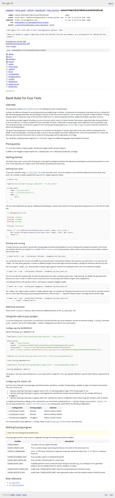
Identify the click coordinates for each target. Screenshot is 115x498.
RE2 (44, 175)
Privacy (18, 495)
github (30, 10)
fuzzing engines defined (58, 422)
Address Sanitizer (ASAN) (49, 249)
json (111, 495)
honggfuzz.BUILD (14, 77)
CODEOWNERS (13, 74)
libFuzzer (71, 125)
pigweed (10, 10)
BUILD (10, 72)
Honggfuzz (81, 125)
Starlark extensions (33, 109)
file (101, 401)
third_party (20, 10)
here (52, 117)
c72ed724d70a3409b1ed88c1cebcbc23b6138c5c (31, 25)
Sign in (110, 3)
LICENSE (11, 79)
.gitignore (11, 69)
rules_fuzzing (53, 10)
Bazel (25, 109)
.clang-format (13, 67)
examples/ (12, 59)
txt (106, 495)
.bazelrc (11, 64)
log (67, 15)
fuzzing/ (11, 62)
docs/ (10, 57)
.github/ (11, 54)
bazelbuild (40, 10)
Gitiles (13, 495)
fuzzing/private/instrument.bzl (16, 44)
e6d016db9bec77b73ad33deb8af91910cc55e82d (31, 22)
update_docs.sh (13, 84)
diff (52, 25)
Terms (24, 495)
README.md (12, 82)
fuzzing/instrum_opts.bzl (14, 41)
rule (34, 172)
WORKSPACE (12, 87)
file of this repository (36, 404)
